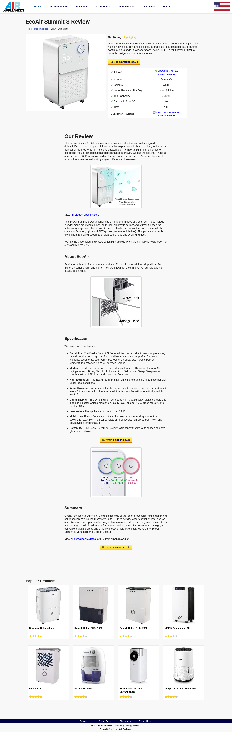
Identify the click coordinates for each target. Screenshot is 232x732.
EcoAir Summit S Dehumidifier (87, 143)
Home (37, 6)
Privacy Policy (104, 721)
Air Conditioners (58, 6)
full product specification (84, 214)
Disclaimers (125, 721)
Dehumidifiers (126, 6)
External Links (145, 721)
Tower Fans (148, 6)
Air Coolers (81, 6)
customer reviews (85, 539)
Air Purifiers (103, 6)
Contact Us (85, 721)
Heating (166, 6)
